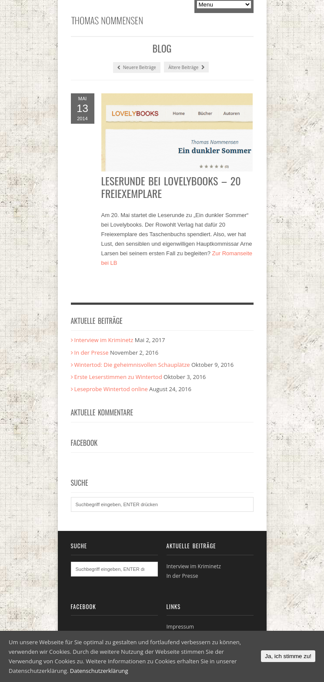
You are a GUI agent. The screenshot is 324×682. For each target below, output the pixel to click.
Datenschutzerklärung (99, 671)
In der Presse (91, 352)
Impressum (180, 626)
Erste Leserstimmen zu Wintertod (118, 377)
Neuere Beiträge (136, 67)
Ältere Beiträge (186, 67)
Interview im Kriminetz (104, 340)
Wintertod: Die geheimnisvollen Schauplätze (132, 365)
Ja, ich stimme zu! (288, 656)
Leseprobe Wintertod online (111, 389)
